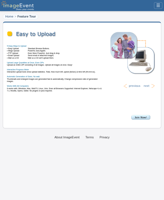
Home (9, 16)
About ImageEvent (67, 137)
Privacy (105, 137)
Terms (89, 137)
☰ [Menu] (158, 5)
